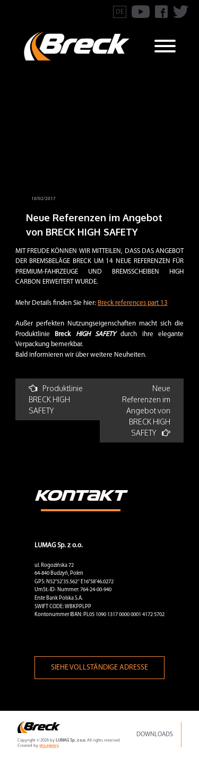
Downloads (154, 734)
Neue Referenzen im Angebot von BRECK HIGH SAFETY (146, 410)
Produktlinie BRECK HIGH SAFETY (56, 399)
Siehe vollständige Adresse (99, 668)
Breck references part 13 (133, 303)
